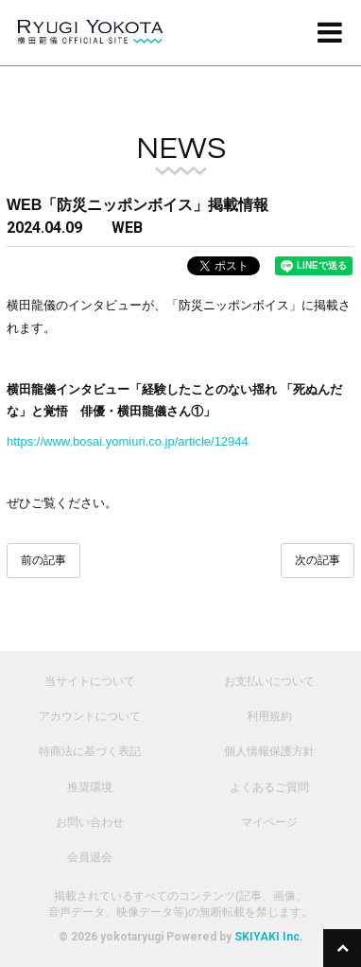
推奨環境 (89, 787)
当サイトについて (89, 681)
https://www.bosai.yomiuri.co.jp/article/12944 (128, 441)
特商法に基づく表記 (90, 751)
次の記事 (317, 560)
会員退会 (89, 857)
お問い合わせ (90, 822)
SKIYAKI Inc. (268, 936)
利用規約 (269, 716)
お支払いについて (269, 681)
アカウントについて (90, 716)
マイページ (269, 822)
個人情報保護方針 (269, 751)
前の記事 (43, 560)
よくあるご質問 (269, 787)
